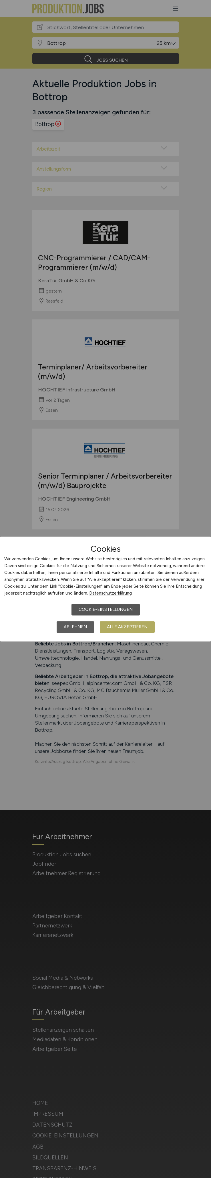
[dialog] (105, 589)
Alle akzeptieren (127, 626)
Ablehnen (75, 626)
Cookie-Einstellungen (106, 609)
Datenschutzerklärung (110, 593)
